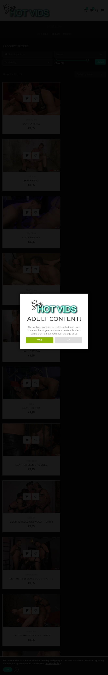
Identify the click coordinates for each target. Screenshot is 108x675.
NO (68, 344)
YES (39, 344)
